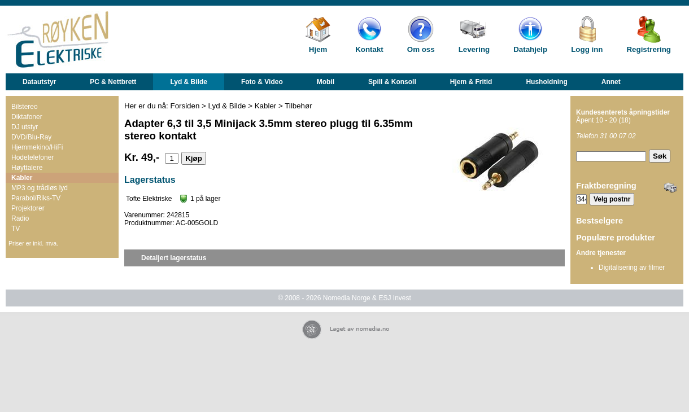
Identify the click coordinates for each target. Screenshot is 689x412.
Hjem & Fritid (471, 82)
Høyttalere (26, 168)
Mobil (325, 82)
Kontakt (369, 49)
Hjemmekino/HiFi (37, 147)
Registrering (648, 49)
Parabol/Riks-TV (35, 198)
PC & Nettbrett (113, 82)
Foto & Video (262, 82)
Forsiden (185, 106)
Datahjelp (530, 49)
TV (15, 229)
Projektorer (28, 208)
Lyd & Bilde (188, 82)
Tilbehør (298, 106)
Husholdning (546, 82)
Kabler (21, 178)
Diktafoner (26, 117)
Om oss (421, 49)
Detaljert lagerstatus (173, 258)
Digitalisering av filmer (632, 267)
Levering (474, 49)
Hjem (318, 49)
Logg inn (587, 49)
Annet (611, 82)
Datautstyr (39, 82)
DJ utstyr (24, 127)
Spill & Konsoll (392, 82)
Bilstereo (24, 107)
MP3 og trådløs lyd (39, 188)
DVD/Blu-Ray (31, 137)
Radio (20, 218)
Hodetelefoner (32, 157)
